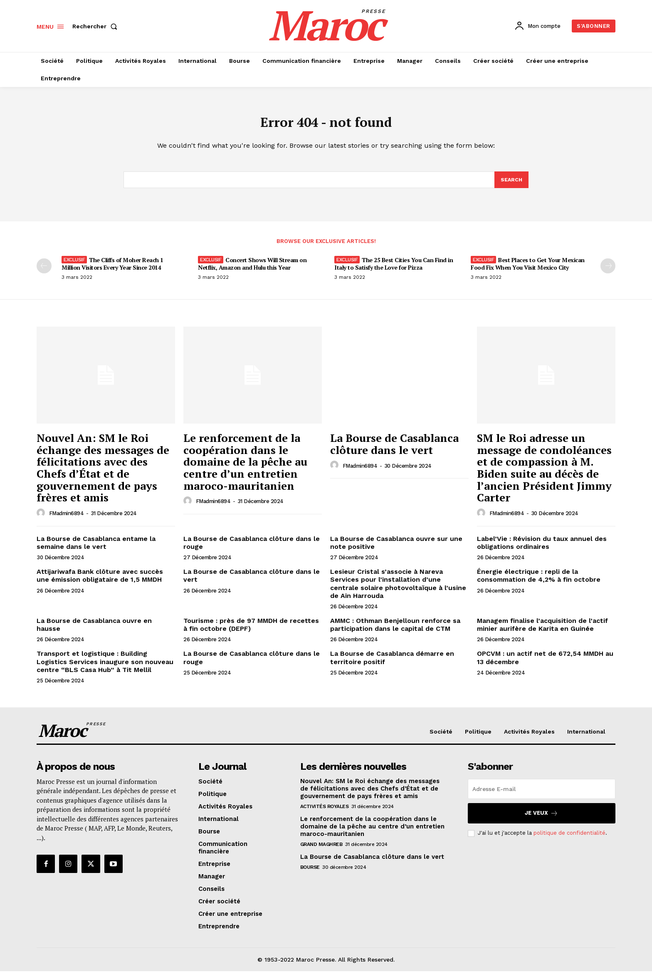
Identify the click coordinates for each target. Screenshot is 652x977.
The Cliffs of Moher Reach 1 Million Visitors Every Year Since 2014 (112, 269)
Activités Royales (324, 812)
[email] (541, 794)
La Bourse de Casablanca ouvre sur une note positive (396, 548)
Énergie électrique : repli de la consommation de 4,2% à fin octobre (538, 581)
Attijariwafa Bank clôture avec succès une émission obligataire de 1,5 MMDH (100, 581)
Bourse (310, 872)
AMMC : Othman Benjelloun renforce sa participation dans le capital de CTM (395, 630)
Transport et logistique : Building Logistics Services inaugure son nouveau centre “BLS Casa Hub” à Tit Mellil (105, 667)
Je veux (541, 819)
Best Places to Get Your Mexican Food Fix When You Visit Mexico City (528, 269)
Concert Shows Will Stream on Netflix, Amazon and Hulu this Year (252, 269)
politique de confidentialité (569, 839)
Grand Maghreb (321, 850)
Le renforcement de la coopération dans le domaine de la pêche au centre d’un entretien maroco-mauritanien (245, 467)
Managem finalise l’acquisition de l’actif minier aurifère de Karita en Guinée (542, 630)
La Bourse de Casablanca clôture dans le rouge (251, 548)
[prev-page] (44, 271)
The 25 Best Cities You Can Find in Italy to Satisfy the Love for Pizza (393, 269)
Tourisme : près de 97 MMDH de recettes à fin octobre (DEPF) (251, 630)
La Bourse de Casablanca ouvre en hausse (94, 630)
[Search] (511, 184)
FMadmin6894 (66, 519)
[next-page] (607, 271)
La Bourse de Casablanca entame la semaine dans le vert (96, 548)
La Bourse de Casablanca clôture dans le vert (394, 449)
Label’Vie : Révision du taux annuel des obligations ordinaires (542, 548)
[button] (96, 26)
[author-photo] (42, 518)
